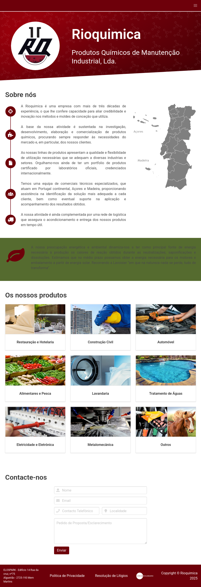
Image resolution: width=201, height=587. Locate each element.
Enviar (61, 550)
